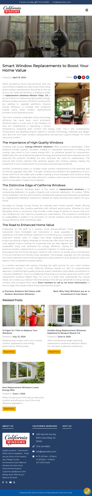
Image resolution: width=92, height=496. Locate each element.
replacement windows (71, 189)
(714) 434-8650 (42, 2)
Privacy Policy (63, 492)
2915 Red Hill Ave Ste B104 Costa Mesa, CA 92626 (46, 437)
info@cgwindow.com (62, 2)
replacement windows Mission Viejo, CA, (27, 95)
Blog (70, 492)
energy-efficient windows (39, 147)
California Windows (38, 492)
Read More (9, 352)
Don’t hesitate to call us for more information (62, 283)
